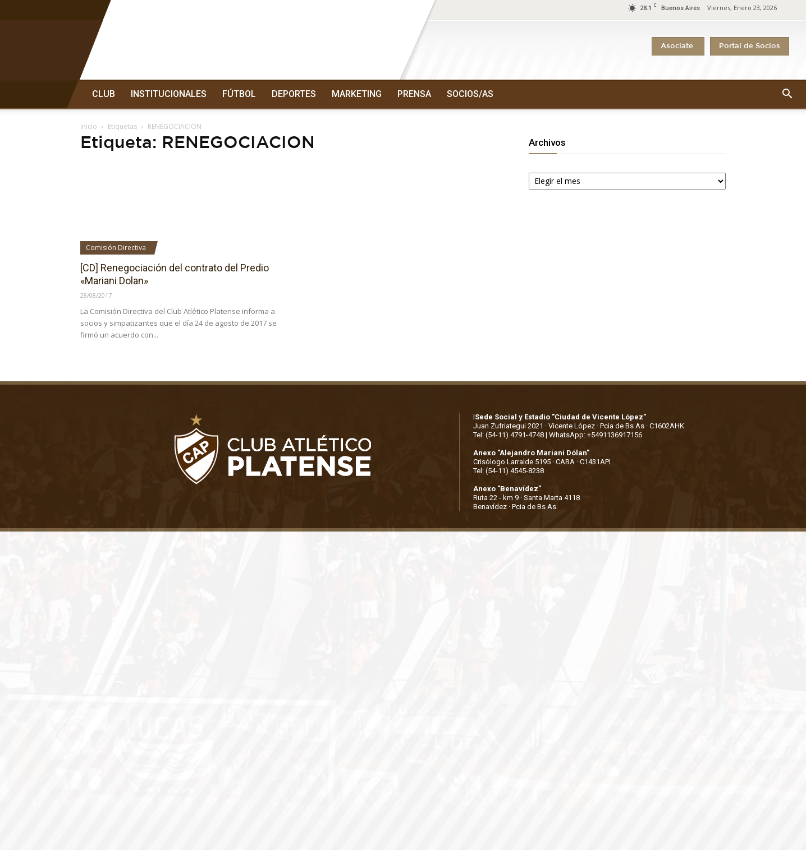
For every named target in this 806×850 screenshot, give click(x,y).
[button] (786, 94)
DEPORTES (294, 94)
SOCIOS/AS (470, 94)
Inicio (88, 126)
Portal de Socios (749, 46)
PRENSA (414, 94)
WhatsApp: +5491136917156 (595, 435)
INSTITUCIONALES (169, 94)
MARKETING (357, 94)
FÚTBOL (239, 94)
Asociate (678, 46)
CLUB (103, 94)
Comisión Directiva (116, 247)
